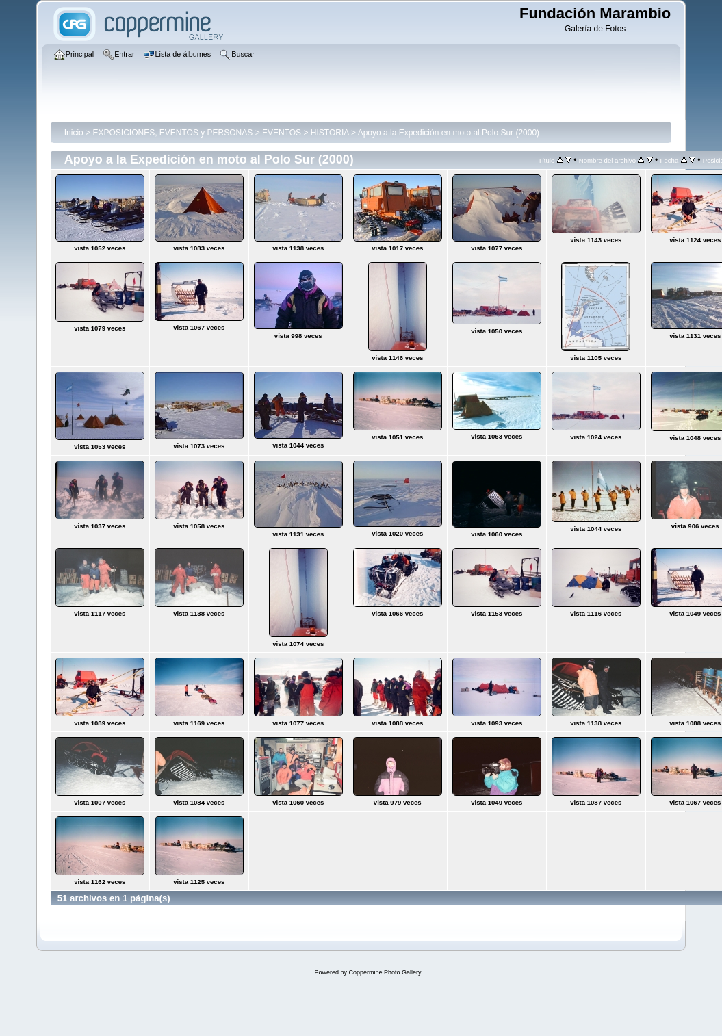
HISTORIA (330, 133)
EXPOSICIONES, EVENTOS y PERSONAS (172, 133)
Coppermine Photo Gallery (384, 972)
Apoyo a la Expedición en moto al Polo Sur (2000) (449, 133)
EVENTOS (281, 133)
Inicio (73, 133)
